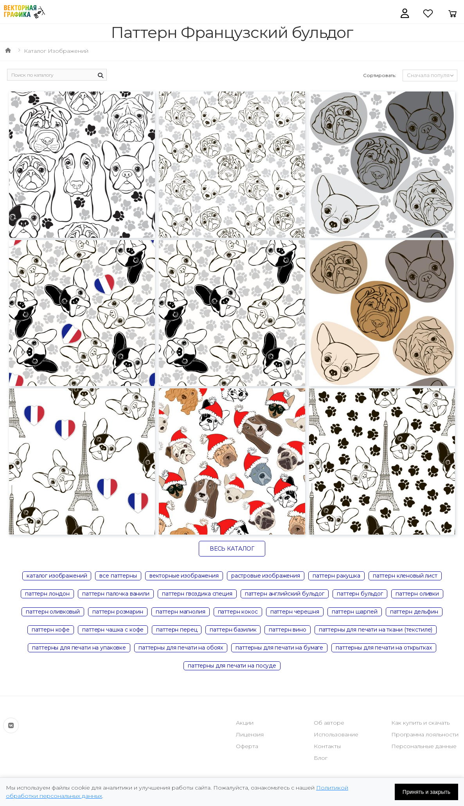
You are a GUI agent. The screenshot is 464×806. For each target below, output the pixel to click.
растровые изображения (265, 575)
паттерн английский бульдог (284, 593)
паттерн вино (287, 629)
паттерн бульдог (360, 593)
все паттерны (118, 575)
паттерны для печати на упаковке (79, 647)
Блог (320, 757)
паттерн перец (176, 629)
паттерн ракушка (336, 575)
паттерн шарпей (355, 611)
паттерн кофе (51, 629)
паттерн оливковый (53, 611)
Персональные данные (424, 746)
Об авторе (329, 722)
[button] (405, 13)
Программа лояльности (425, 734)
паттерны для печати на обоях (180, 647)
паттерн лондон (47, 593)
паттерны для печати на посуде (232, 665)
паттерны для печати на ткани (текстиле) (376, 629)
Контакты (327, 746)
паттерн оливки (417, 593)
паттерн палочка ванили (115, 593)
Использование (336, 734)
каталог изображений (57, 575)
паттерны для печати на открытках (384, 647)
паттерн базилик (233, 629)
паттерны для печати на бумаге (279, 647)
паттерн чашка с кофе (113, 629)
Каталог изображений (56, 50)
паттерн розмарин (117, 611)
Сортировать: (379, 75)
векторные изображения (184, 575)
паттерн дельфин (414, 611)
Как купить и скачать (420, 722)
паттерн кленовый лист (405, 575)
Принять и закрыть (426, 792)
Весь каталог (232, 548)
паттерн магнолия (180, 611)
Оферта (247, 746)
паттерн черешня (294, 611)
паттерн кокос (238, 611)
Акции (245, 722)
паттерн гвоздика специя (197, 593)
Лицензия (250, 734)
